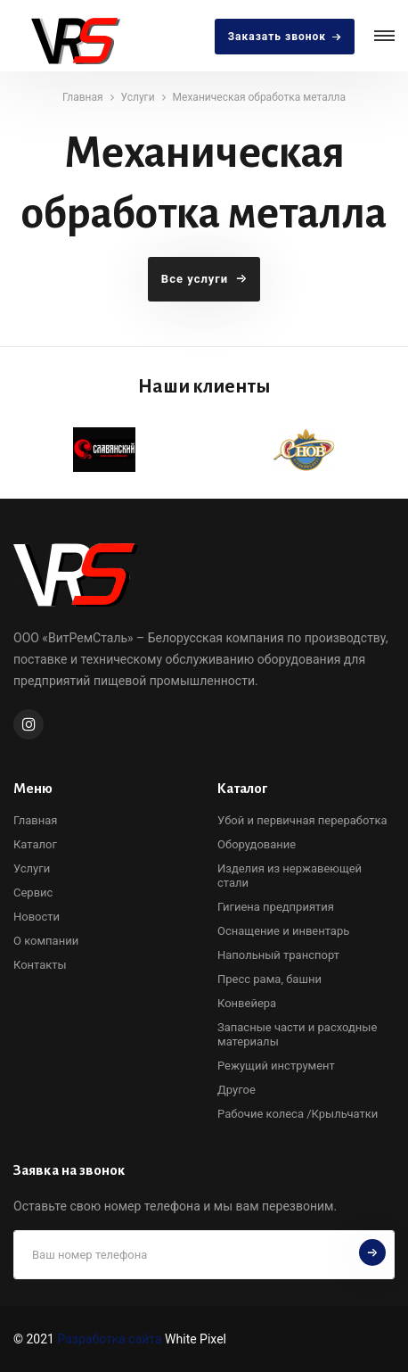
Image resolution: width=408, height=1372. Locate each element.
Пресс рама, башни (269, 979)
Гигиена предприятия (275, 906)
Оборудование (256, 844)
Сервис (33, 892)
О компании (45, 940)
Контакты (40, 964)
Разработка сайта (109, 1339)
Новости (36, 916)
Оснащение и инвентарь (283, 931)
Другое (236, 1089)
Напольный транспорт (278, 955)
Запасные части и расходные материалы (297, 1034)
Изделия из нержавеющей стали (289, 875)
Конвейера (246, 1003)
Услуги (138, 97)
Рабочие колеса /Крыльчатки (297, 1113)
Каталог (35, 844)
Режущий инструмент (276, 1065)
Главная (82, 97)
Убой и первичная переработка (302, 820)
